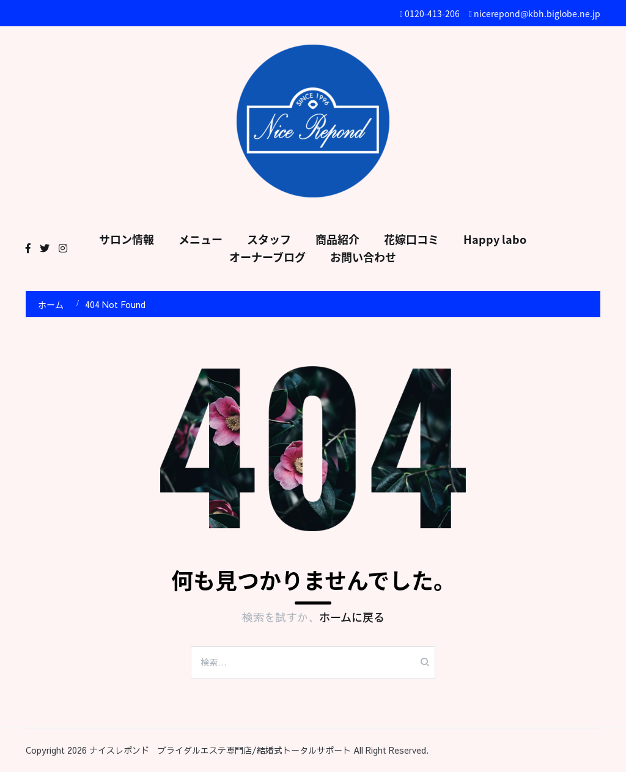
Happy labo (494, 239)
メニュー (201, 239)
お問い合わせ (363, 257)
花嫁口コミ (411, 239)
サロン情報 (126, 239)
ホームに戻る (352, 617)
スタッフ (269, 239)
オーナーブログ (267, 257)
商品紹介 (337, 239)
